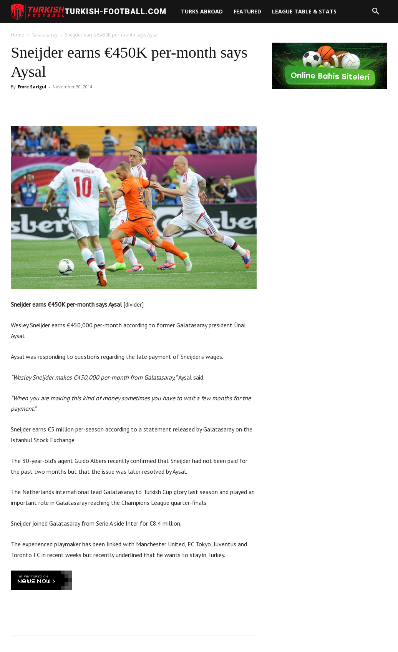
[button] (375, 11)
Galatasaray (45, 35)
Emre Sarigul (32, 87)
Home (17, 35)
